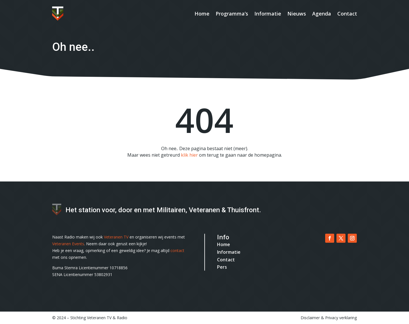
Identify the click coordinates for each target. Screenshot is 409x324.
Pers (222, 267)
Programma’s (232, 13)
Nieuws (296, 13)
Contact (347, 13)
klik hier (189, 155)
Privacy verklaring (341, 317)
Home (201, 13)
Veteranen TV (116, 237)
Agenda (321, 13)
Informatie (267, 13)
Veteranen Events (68, 243)
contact (177, 250)
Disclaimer (310, 317)
